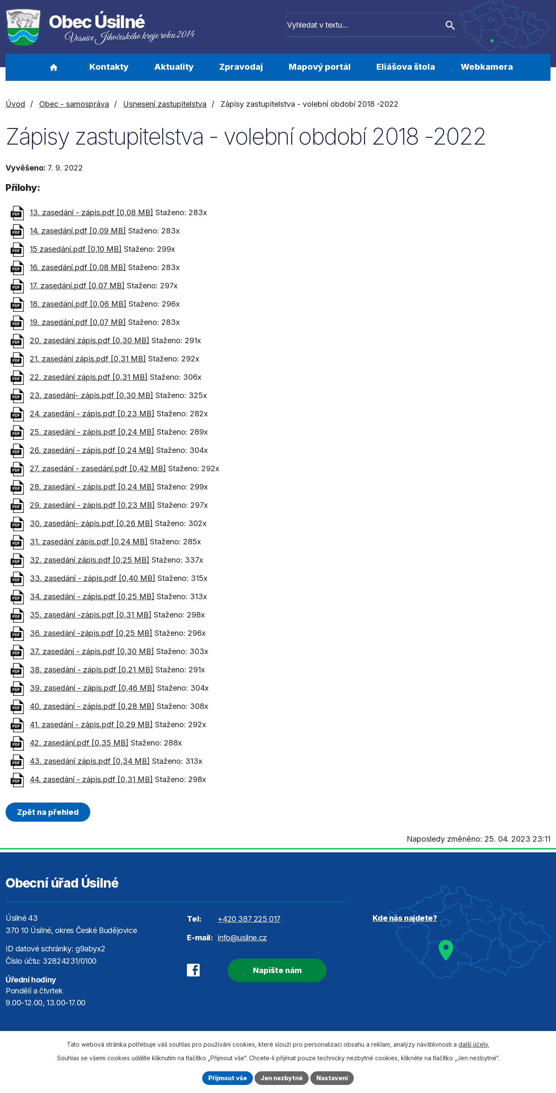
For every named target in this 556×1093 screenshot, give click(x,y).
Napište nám (276, 970)
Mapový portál (320, 67)
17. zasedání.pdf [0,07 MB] (77, 285)
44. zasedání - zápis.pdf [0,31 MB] (91, 779)
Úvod (53, 67)
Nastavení (332, 1078)
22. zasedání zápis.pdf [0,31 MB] (89, 377)
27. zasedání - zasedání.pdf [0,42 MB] (98, 468)
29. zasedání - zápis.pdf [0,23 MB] (92, 505)
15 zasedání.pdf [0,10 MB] (76, 249)
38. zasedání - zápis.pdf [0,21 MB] (91, 669)
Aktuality (174, 67)
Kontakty (109, 67)
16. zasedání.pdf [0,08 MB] (78, 267)
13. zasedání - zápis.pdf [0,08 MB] (91, 212)
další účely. (474, 1044)
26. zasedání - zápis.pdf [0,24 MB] (92, 450)
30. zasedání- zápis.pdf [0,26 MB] (91, 523)
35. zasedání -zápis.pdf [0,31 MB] (91, 614)
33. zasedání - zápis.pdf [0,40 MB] (92, 578)
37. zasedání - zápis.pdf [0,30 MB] (92, 651)
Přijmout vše (227, 1078)
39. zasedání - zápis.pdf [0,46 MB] (92, 687)
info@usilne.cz (242, 937)
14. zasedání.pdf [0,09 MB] (78, 230)
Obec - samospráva (74, 104)
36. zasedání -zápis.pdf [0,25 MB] (91, 633)
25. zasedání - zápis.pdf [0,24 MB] (92, 431)
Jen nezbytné (282, 1078)
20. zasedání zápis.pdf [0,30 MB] (89, 340)
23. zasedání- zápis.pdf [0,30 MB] (91, 395)
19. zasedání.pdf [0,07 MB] (78, 322)
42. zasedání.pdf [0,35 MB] (79, 742)
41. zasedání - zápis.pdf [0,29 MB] (91, 724)
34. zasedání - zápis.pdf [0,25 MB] (92, 596)
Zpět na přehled (48, 812)
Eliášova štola (405, 67)
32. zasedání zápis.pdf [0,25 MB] (89, 559)
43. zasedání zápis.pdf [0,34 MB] (90, 761)
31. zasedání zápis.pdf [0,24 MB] (89, 541)
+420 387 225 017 (249, 918)
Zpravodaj (241, 67)
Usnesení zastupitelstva (164, 104)
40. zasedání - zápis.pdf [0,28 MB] (92, 706)
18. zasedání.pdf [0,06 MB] (78, 303)
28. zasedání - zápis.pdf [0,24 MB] (92, 486)
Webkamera (487, 67)
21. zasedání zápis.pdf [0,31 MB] (88, 358)
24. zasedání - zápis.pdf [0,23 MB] (92, 413)
